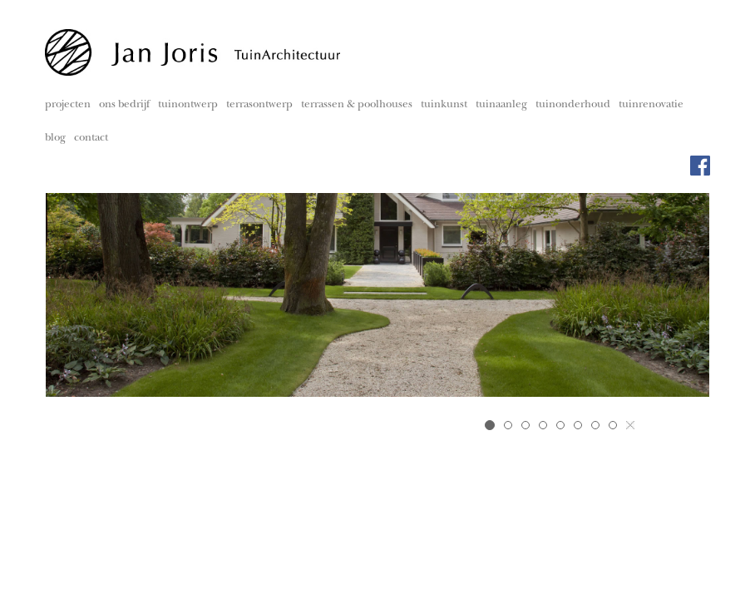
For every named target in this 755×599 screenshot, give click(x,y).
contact (91, 138)
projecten (68, 105)
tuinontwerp (188, 105)
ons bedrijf (124, 105)
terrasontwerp (259, 105)
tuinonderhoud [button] (572, 105)
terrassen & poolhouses (356, 105)
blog (55, 138)
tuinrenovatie (651, 105)
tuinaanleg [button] (501, 105)
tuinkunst (444, 105)
